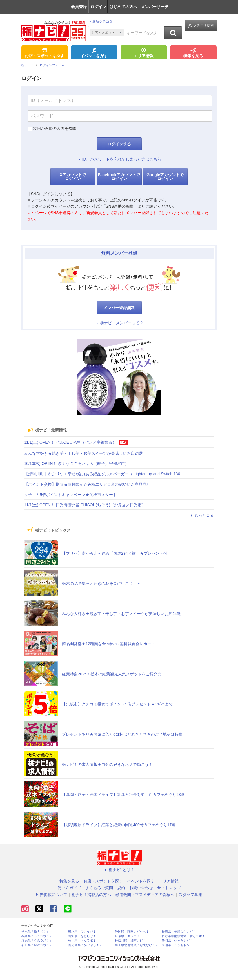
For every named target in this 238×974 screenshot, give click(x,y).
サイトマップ (169, 888)
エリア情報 (144, 53)
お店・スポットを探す (44, 53)
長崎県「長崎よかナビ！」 (180, 931)
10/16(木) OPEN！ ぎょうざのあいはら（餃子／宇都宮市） (76, 463)
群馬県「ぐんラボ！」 (36, 940)
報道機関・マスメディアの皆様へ (144, 894)
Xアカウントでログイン (73, 176)
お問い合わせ (141, 888)
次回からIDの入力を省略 (54, 128)
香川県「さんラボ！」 (83, 940)
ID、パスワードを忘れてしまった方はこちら (119, 159)
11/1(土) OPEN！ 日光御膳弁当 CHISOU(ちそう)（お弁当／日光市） (85, 505)
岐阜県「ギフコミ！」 (130, 936)
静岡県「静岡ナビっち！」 (133, 931)
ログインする (119, 144)
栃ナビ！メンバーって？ (119, 323)
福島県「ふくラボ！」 (36, 936)
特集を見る (193, 53)
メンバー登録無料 (119, 307)
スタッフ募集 (190, 894)
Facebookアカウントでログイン (119, 176)
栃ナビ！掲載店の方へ (91, 894)
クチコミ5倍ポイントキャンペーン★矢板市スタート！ (72, 494)
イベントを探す (94, 53)
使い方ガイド (69, 888)
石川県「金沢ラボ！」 (36, 945)
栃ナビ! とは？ (119, 869)
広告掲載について (51, 894)
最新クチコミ (100, 21)
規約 (121, 888)
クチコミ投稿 (201, 25)
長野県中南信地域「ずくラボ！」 (185, 936)
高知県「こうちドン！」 (179, 945)
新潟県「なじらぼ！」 (83, 936)
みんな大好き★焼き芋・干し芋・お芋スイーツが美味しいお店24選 (83, 453)
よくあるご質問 (99, 888)
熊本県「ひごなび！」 (83, 931)
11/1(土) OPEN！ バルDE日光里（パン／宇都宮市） (70, 442)
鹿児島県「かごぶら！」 (85, 945)
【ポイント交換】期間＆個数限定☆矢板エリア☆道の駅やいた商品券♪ (86, 484)
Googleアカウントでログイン (165, 176)
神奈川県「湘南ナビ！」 (132, 940)
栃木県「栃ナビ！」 (35, 931)
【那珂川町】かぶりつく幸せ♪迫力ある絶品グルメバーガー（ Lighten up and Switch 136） (104, 474)
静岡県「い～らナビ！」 (179, 940)
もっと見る (201, 515)
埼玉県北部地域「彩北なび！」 (136, 945)
